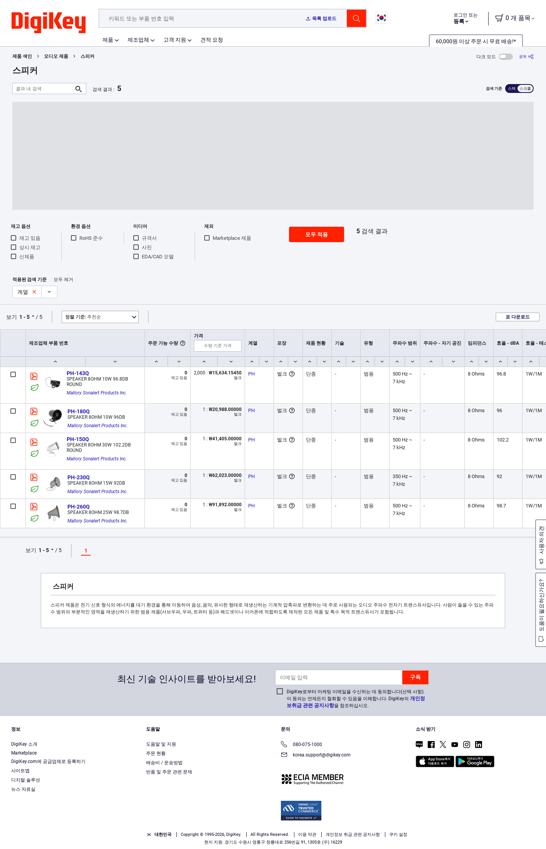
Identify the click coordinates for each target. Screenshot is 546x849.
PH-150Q (78, 439)
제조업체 (138, 40)
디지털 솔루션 (25, 780)
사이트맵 (20, 770)
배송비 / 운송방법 (164, 762)
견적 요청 (211, 40)
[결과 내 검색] (43, 88)
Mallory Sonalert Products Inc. (97, 393)
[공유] (526, 56)
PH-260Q (78, 507)
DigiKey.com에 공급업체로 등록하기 (48, 761)
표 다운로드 (518, 317)
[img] (49, 23)
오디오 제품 (56, 56)
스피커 (87, 56)
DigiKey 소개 (24, 744)
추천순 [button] (83, 317)
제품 (107, 40)
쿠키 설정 (398, 834)
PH (251, 374)
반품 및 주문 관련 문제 (169, 772)
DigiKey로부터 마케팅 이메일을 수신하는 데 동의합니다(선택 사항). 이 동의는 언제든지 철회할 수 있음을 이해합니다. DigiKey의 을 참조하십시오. (356, 698)
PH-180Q (78, 411)
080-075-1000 (301, 745)
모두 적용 (316, 234)
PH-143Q (78, 373)
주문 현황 (156, 753)
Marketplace (24, 753)
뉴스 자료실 (23, 789)
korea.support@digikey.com (316, 755)
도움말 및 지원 (161, 744)
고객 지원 (174, 40)
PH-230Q (78, 477)
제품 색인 (22, 56)
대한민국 (158, 834)
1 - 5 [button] (24, 317)
